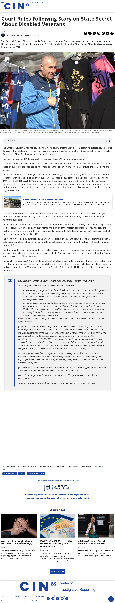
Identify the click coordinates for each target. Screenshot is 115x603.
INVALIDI (21, 473)
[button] (85, 33)
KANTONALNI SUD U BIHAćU (36, 473)
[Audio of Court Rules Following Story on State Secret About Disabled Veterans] (57, 141)
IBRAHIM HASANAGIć (10, 473)
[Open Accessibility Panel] (111, 599)
